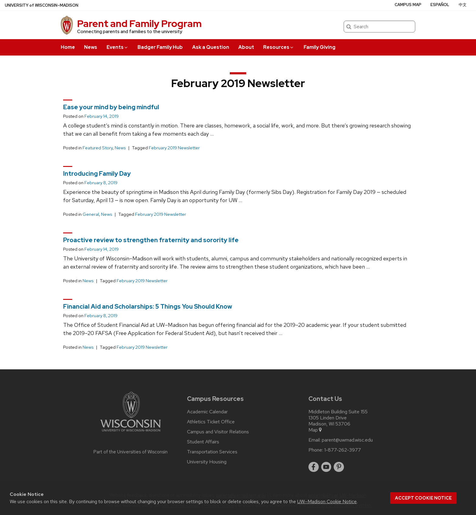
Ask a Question (210, 47)
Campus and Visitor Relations (218, 432)
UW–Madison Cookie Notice (327, 501)
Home (68, 47)
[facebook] (313, 467)
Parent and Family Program (139, 23)
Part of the (130, 452)
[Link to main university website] (130, 432)
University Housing (206, 462)
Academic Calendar (207, 412)
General (91, 214)
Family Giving (319, 47)
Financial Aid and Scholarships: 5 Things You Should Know (147, 306)
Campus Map (408, 4)
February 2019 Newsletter (174, 148)
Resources (278, 47)
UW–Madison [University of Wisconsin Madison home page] (41, 5)
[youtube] (326, 467)
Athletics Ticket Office (211, 422)
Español (439, 4)
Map (315, 430)
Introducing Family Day (97, 174)
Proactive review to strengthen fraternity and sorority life (151, 240)
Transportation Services (212, 452)
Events (117, 47)
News (90, 47)
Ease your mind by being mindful (111, 107)
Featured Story (98, 148)
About (246, 47)
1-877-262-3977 (342, 450)
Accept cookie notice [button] (423, 498)
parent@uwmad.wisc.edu (347, 440)
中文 (463, 4)
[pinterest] (339, 467)
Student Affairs (203, 442)
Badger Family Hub (160, 47)
